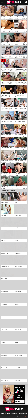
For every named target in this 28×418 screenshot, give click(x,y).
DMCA (8, 413)
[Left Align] (2, 2)
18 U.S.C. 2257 (14, 413)
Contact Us (3, 413)
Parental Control (22, 413)
